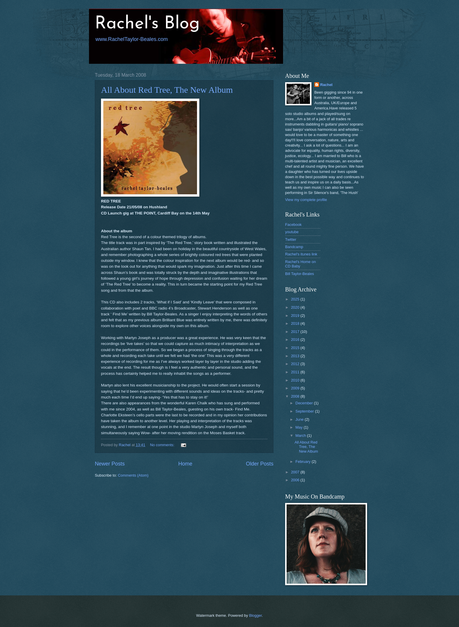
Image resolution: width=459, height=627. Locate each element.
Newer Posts (110, 464)
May (299, 427)
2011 (295, 372)
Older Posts (259, 464)
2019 (295, 315)
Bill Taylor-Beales (299, 274)
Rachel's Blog (147, 24)
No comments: (163, 445)
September (305, 411)
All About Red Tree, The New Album (167, 90)
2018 (295, 323)
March (301, 435)
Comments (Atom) (133, 475)
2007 (295, 472)
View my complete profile (306, 199)
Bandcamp (294, 247)
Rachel (326, 85)
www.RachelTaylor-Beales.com (131, 39)
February (303, 461)
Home (185, 464)
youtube (292, 232)
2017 (295, 331)
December (304, 403)
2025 (295, 299)
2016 (295, 339)
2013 (295, 356)
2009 (295, 388)
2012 (295, 364)
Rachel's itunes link (301, 254)
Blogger (255, 615)
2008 (295, 396)
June (300, 419)
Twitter (290, 239)
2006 (295, 480)
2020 (295, 307)
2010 (295, 380)
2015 (295, 348)
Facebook (293, 224)
